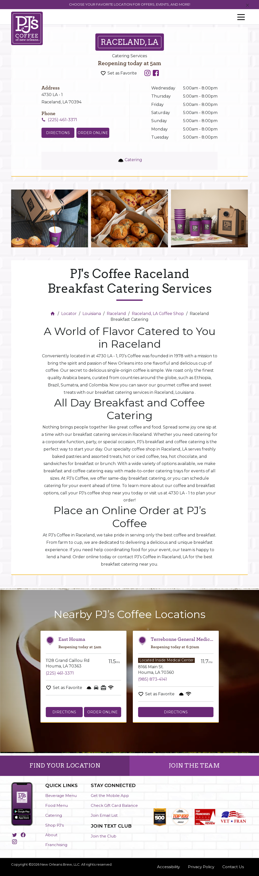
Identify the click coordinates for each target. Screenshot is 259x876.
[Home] (53, 313)
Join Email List (104, 815)
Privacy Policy (201, 866)
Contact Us (233, 866)
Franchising (56, 844)
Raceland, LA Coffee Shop (158, 313)
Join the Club (103, 836)
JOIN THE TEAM (194, 765)
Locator (69, 313)
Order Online (93, 133)
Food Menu (56, 805)
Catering (53, 815)
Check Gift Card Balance (114, 805)
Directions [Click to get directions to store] (58, 133)
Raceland (116, 313)
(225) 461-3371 (60, 673)
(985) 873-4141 (152, 679)
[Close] (247, 5)
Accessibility (168, 866)
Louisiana (91, 313)
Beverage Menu (61, 795)
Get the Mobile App (110, 795)
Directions (64, 712)
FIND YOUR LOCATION (64, 765)
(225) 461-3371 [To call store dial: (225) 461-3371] (62, 119)
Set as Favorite (122, 73)
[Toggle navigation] (241, 16)
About (51, 834)
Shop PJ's (54, 825)
